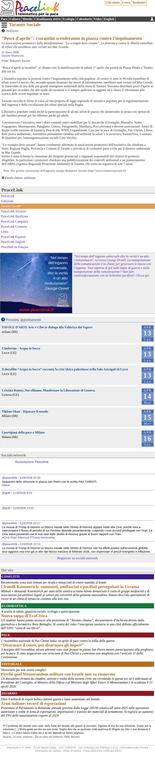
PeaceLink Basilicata (14, 216)
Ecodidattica (14, 606)
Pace (4, 19)
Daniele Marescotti (13, 55)
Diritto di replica (72, 750)
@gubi (6, 492)
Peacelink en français (14, 247)
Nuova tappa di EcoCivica (24, 615)
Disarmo (9, 693)
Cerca (126, 2)
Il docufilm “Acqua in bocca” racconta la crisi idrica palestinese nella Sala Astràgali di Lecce (65, 369)
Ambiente (12, 30)
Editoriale (7, 201)
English (109, 19)
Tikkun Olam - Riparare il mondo (25, 411)
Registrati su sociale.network (77, 558)
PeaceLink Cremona (14, 226)
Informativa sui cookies (48, 750)
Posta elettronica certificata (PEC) (102, 750)
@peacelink (9, 477)
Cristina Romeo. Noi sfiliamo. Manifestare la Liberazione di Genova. (48, 390)
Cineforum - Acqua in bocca (21, 348)
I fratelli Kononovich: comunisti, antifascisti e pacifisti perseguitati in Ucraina (70, 586)
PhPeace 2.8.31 (109, 747)
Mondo (27, 19)
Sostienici (138, 2)
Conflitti (11, 576)
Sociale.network (13, 455)
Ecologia (69, 19)
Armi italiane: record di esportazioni (33, 703)
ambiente (30, 177)
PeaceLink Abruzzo (13, 211)
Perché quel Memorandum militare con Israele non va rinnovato (58, 674)
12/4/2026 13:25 (23, 508)
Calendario (84, 19)
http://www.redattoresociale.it (107, 170)
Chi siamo (113, 2)
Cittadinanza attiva (47, 19)
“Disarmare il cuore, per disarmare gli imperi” (42, 645)
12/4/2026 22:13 (30, 544)
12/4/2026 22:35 (30, 477)
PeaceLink (12, 189)
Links (4, 231)
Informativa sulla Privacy (134, 747)
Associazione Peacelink (32, 462)
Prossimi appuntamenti (23, 320)
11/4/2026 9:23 (22, 492)
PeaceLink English (13, 241)
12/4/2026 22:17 (30, 523)
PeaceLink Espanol (13, 236)
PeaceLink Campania (14, 221)
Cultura (14, 19)
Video (98, 19)
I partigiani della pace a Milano (23, 432)
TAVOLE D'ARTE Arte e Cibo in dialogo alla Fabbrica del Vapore (47, 327)
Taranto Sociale (25, 24)
